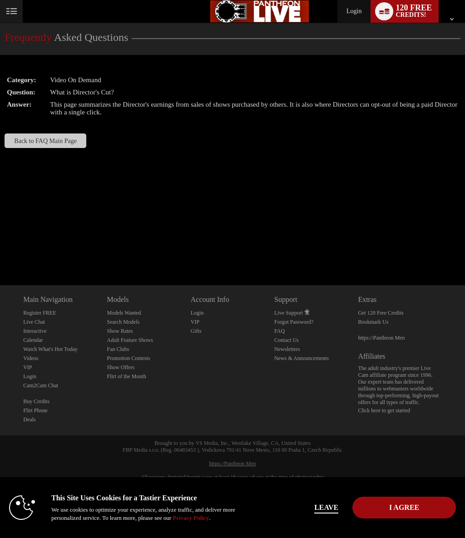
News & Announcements (301, 358)
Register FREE (39, 313)
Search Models (123, 322)
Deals (29, 419)
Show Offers (120, 367)
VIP (27, 367)
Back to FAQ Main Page (45, 140)
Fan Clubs (118, 349)
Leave (323, 507)
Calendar (33, 340)
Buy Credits (36, 401)
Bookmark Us (373, 322)
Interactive (34, 331)
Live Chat (34, 322)
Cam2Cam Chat (40, 385)
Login (353, 11)
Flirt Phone (35, 410)
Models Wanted (124, 313)
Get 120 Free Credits (380, 313)
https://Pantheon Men (381, 338)
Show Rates (120, 331)
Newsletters (287, 349)
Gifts (196, 331)
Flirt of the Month (126, 376)
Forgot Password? (293, 322)
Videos (30, 358)
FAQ (279, 331)
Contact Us (286, 340)
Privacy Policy (191, 517)
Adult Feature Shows (130, 340)
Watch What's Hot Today (50, 349)
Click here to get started (384, 410)
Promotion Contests (128, 358)
